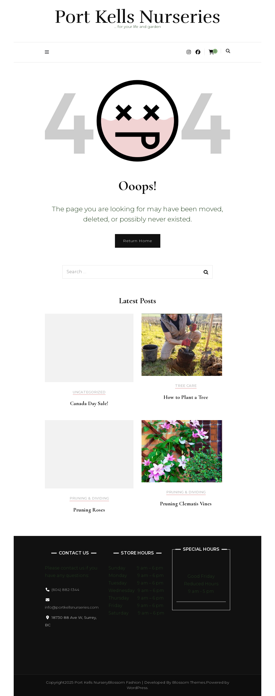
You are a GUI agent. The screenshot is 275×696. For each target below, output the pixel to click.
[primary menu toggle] (48, 52)
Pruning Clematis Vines (186, 504)
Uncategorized (89, 392)
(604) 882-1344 (65, 589)
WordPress (137, 687)
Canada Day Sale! (89, 403)
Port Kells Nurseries (137, 17)
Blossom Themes (188, 682)
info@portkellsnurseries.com (72, 607)
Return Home (137, 240)
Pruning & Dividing (89, 498)
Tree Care (186, 386)
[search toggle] (228, 51)
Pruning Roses (89, 510)
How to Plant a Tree (186, 397)
